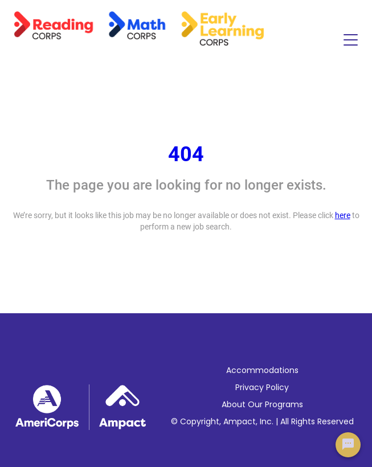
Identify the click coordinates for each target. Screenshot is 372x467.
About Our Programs (262, 404)
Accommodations (262, 370)
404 (186, 154)
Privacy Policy (262, 387)
